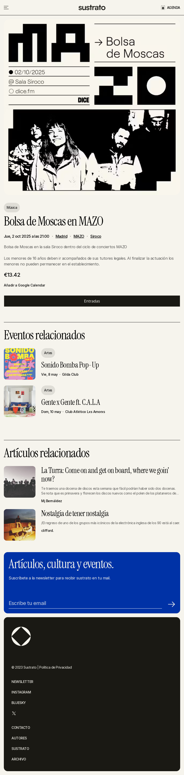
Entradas (92, 301)
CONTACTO (21, 728)
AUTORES (19, 738)
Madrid (61, 236)
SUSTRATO (20, 749)
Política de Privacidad (55, 667)
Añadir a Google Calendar (24, 285)
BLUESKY (19, 703)
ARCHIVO (19, 759)
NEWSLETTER (22, 682)
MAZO (79, 236)
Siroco (95, 236)
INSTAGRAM (21, 692)
